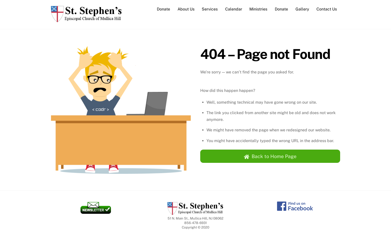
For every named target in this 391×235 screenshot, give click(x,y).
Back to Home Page (270, 156)
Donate (163, 9)
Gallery (302, 9)
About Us (186, 9)
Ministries (258, 9)
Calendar (233, 9)
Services (210, 9)
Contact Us (326, 9)
